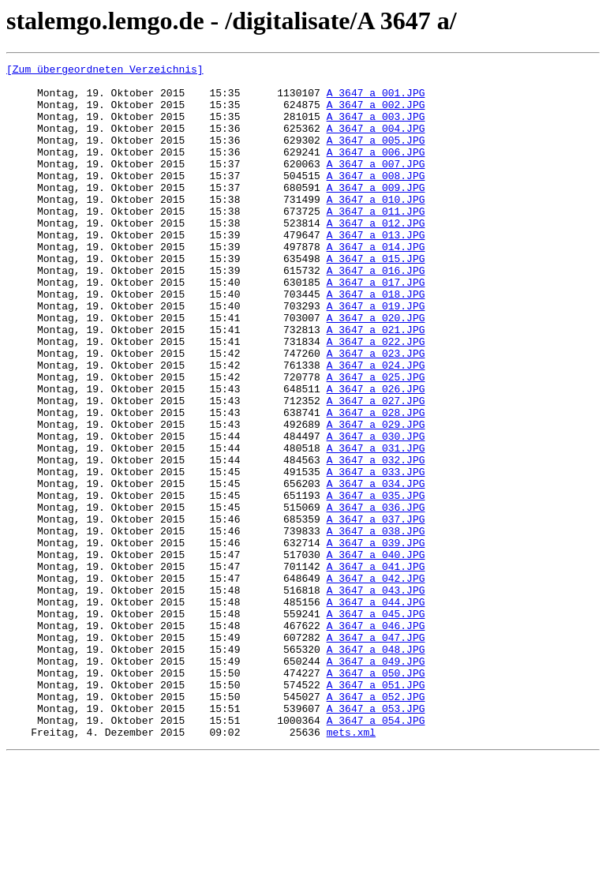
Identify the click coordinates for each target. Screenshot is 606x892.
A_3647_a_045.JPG (376, 725)
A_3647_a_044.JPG (376, 710)
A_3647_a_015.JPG (376, 298)
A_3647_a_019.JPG (376, 355)
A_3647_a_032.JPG (376, 540)
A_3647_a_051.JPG (376, 810)
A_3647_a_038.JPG (376, 625)
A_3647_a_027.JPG (376, 469)
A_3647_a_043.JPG (376, 696)
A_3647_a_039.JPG (376, 639)
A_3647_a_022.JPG (376, 398)
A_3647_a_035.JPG (376, 582)
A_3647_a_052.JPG (376, 824)
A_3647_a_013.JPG (376, 270)
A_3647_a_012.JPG (376, 256)
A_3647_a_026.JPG (376, 455)
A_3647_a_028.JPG (376, 483)
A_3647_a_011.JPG (376, 241)
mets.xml (351, 867)
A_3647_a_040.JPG (376, 654)
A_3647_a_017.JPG (376, 327)
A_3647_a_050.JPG (376, 796)
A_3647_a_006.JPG (376, 170)
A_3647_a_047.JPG (376, 753)
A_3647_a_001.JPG (376, 99)
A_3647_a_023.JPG (376, 412)
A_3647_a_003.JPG (376, 128)
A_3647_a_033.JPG (376, 554)
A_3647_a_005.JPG (376, 156)
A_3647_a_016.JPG (376, 312)
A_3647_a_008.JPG (376, 199)
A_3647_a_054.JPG (376, 852)
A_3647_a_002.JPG (376, 114)
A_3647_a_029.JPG (376, 497)
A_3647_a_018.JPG (376, 341)
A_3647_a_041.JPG (376, 668)
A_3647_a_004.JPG (376, 142)
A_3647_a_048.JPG (376, 767)
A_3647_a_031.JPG (376, 526)
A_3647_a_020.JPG (376, 369)
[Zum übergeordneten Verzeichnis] (105, 71)
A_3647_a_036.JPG (376, 597)
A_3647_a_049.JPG (376, 781)
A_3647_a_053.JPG (376, 838)
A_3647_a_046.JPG (376, 739)
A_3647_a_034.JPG (376, 568)
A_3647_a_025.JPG (376, 440)
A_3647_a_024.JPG (376, 426)
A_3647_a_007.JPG (376, 185)
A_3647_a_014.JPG (376, 284)
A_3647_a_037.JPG (376, 611)
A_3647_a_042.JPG (376, 682)
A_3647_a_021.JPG (376, 384)
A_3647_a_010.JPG (376, 227)
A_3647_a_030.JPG (376, 511)
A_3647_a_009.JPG (376, 213)
